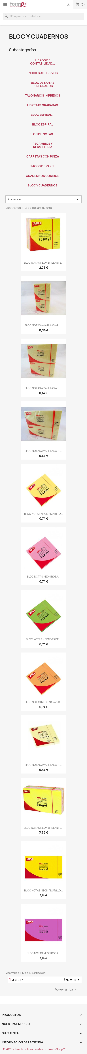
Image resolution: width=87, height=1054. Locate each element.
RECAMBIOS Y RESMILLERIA (43, 145)
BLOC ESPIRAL (42, 124)
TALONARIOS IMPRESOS (42, 95)
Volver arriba (66, 989)
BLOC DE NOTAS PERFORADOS (42, 84)
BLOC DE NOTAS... (42, 134)
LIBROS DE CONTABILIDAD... (42, 61)
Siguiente (72, 980)
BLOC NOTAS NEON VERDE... (43, 639)
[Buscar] (43, 16)
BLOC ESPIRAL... (42, 115)
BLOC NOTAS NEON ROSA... (43, 576)
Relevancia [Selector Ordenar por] (43, 199)
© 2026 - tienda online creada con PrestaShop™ (34, 1049)
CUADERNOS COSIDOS (42, 176)
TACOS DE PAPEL (42, 166)
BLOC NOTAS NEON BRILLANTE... (43, 262)
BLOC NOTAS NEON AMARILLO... (43, 513)
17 (21, 979)
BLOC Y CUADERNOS (43, 185)
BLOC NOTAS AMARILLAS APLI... (43, 325)
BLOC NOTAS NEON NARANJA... (44, 702)
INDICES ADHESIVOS (43, 73)
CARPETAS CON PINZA (42, 156)
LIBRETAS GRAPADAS (42, 105)
